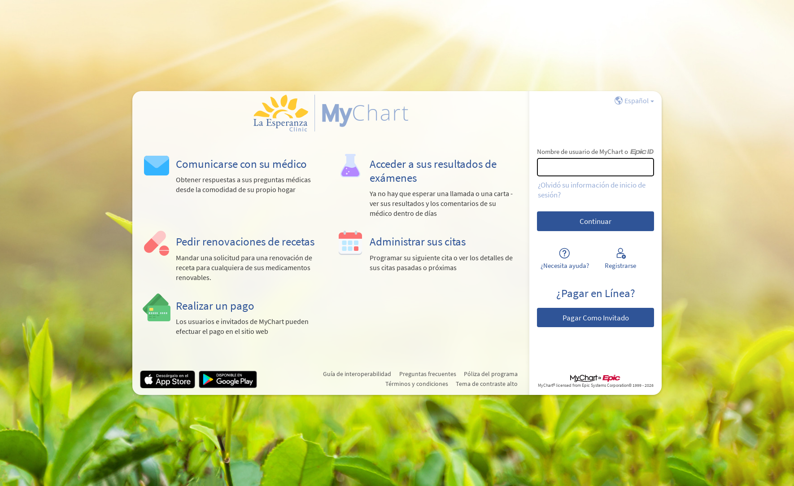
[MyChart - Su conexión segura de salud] (330, 113)
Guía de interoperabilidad (357, 374)
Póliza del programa (491, 374)
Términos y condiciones (416, 384)
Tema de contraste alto (487, 384)
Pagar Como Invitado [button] (596, 318)
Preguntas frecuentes (427, 374)
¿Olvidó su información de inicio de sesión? (592, 190)
